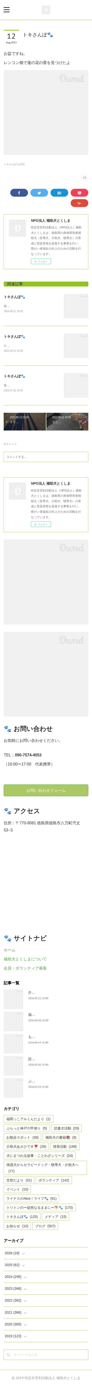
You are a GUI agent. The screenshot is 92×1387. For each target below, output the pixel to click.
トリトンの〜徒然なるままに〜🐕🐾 (39, 1209)
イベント (17, 1190)
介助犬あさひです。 (43, 993)
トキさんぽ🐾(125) (14, 164)
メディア (55, 1218)
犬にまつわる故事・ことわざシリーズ (39, 1157)
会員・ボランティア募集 (25, 969)
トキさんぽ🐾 (14, 297)
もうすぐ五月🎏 (40, 1038)
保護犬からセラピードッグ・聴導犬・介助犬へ (42, 1169)
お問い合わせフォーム (46, 791)
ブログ (45, 1227)
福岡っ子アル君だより (45, 1016)
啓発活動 (65, 1147)
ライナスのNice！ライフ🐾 (31, 1199)
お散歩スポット (22, 1138)
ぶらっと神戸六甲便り (26, 1129)
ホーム (9, 951)
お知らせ (17, 1227)
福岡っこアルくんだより (28, 1120)
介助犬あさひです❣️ (26, 1147)
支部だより (19, 1181)
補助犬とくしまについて (25, 960)
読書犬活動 (66, 1129)
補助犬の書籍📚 (60, 1138)
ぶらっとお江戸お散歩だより (50, 1082)
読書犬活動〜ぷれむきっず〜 (50, 1060)
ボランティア (54, 1181)
